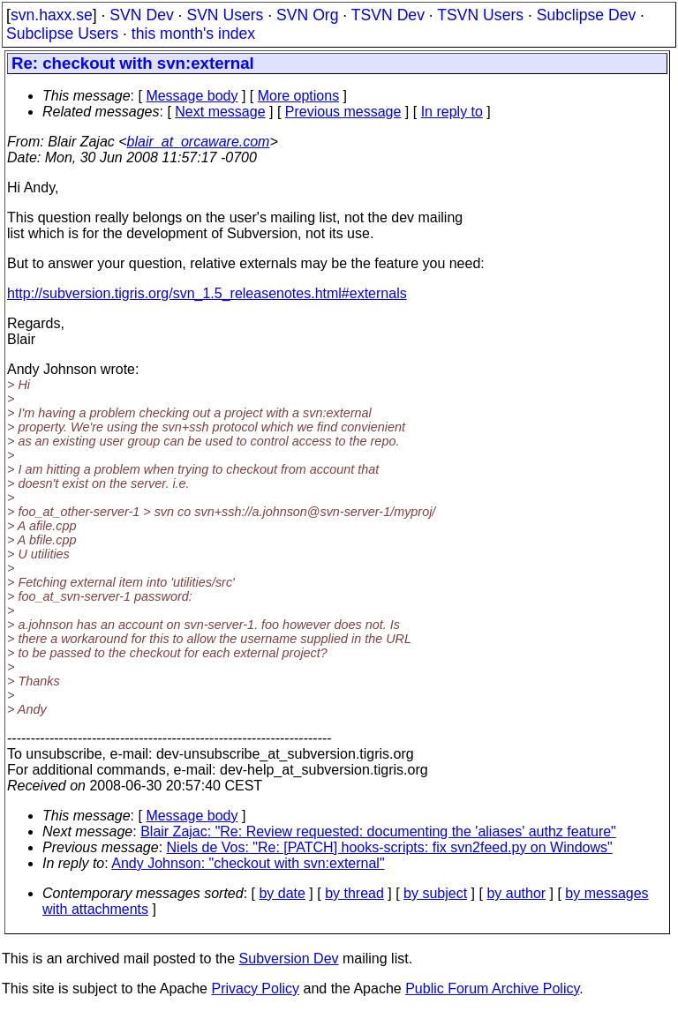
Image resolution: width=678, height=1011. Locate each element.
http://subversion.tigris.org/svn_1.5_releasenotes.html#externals (207, 293)
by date (282, 893)
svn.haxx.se (52, 15)
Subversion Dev (289, 958)
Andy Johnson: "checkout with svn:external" (247, 863)
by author (516, 893)
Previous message (343, 111)
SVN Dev (141, 15)
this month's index (193, 33)
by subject (435, 893)
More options (299, 95)
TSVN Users (480, 15)
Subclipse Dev (586, 15)
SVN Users (224, 15)
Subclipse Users (62, 33)
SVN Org (307, 15)
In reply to (452, 111)
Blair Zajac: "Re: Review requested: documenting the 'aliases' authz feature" (378, 831)
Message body (191, 95)
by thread (354, 893)
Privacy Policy (255, 988)
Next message (220, 111)
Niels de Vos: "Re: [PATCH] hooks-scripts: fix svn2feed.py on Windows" (390, 847)
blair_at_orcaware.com (198, 141)
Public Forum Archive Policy (492, 988)
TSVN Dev (388, 15)
